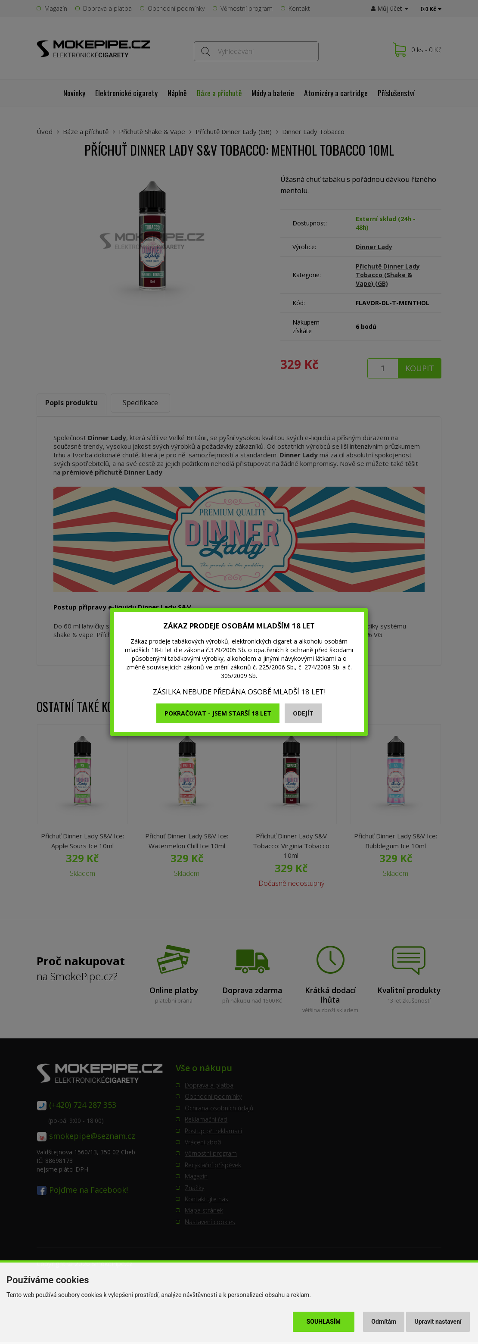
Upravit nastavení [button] (438, 1321)
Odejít (303, 713)
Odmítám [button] (383, 1321)
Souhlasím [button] (324, 1321)
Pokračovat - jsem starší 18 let (218, 713)
